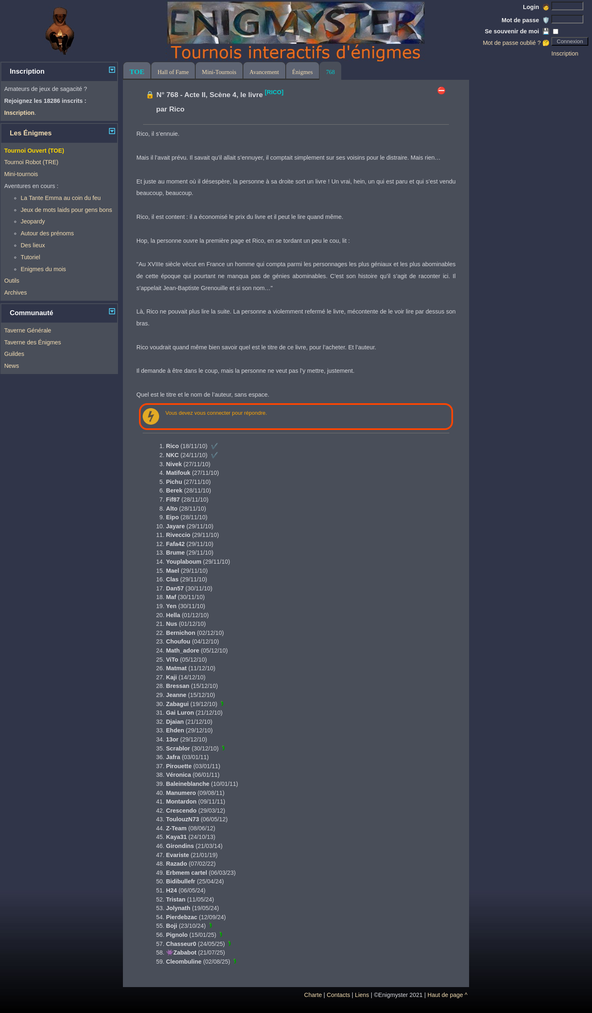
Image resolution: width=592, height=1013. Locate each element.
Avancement (264, 72)
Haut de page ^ (447, 995)
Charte (313, 995)
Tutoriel (30, 257)
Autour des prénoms (47, 233)
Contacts (338, 995)
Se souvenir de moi (517, 31)
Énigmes (302, 72)
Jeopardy (33, 221)
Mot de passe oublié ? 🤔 (516, 42)
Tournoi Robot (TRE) (31, 162)
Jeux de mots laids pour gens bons (66, 210)
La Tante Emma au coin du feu (61, 198)
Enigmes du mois (43, 269)
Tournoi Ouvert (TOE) (34, 150)
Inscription (564, 53)
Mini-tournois (21, 174)
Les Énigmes (31, 133)
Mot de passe (526, 20)
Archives (15, 292)
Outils (11, 280)
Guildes (14, 354)
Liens (362, 995)
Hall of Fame (173, 72)
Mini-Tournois (219, 72)
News (11, 365)
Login (536, 7)
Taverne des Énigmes (32, 342)
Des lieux (33, 245)
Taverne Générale (27, 330)
